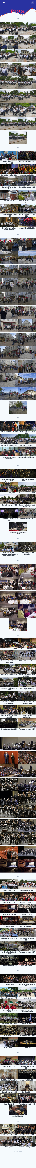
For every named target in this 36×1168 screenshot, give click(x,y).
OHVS (4, 3)
